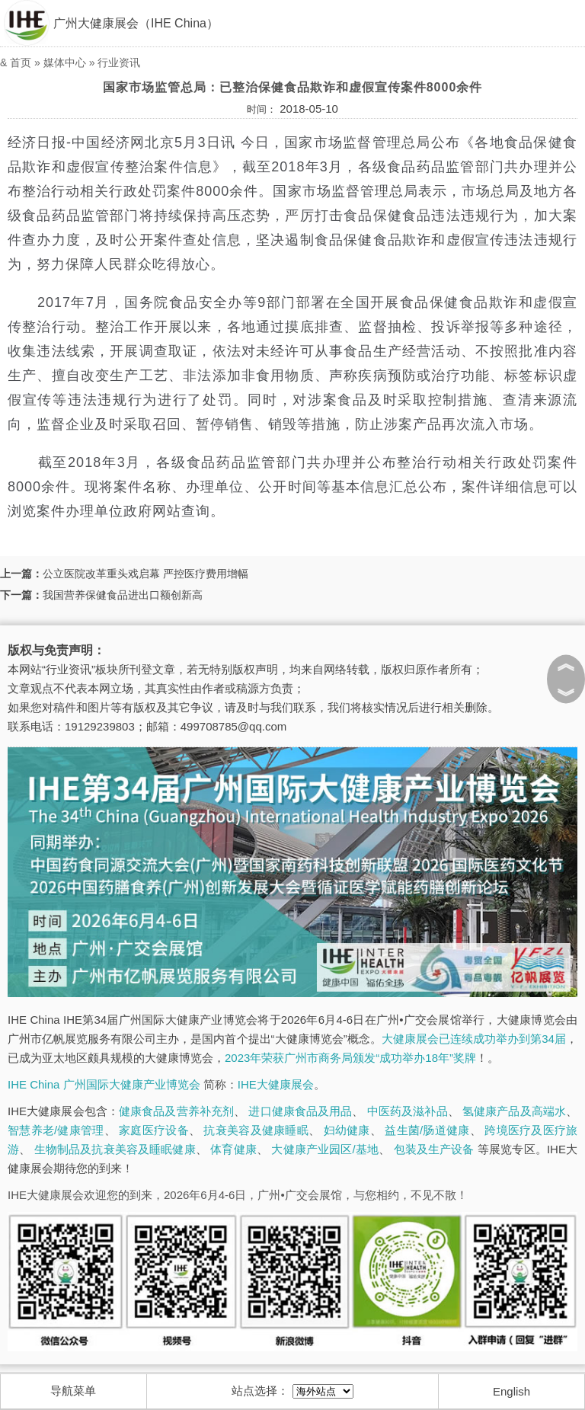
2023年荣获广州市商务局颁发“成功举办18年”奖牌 (350, 1057)
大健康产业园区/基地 (325, 1149)
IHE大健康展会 (276, 1084)
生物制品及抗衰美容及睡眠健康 (115, 1149)
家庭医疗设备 (154, 1130)
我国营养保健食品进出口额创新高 (123, 595)
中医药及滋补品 (407, 1111)
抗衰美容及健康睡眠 (255, 1130)
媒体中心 (64, 62)
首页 (20, 62)
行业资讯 (119, 62)
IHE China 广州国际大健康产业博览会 (104, 1084)
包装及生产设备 (434, 1149)
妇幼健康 (347, 1130)
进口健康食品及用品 (300, 1111)
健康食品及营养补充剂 (176, 1111)
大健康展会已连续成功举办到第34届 (474, 1038)
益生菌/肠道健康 (427, 1130)
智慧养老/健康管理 (56, 1130)
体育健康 (233, 1149)
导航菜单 (73, 1390)
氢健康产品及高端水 (514, 1111)
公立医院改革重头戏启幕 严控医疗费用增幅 (145, 574)
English (511, 1391)
